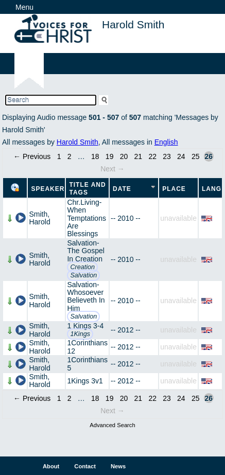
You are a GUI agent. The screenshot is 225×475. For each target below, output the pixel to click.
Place (174, 188)
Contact (85, 466)
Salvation (83, 275)
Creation (82, 267)
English (166, 142)
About (51, 466)
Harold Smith (77, 142)
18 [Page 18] (95, 156)
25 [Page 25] (196, 156)
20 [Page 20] (124, 156)
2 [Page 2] (69, 156)
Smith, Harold (39, 218)
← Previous (31, 156)
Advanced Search (112, 425)
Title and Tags (87, 188)
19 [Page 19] (110, 156)
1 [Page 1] (59, 156)
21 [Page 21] (138, 156)
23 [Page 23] (167, 156)
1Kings (80, 334)
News (118, 466)
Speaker (47, 188)
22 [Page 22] (152, 156)
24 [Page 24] (181, 156)
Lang (211, 188)
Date (122, 188)
